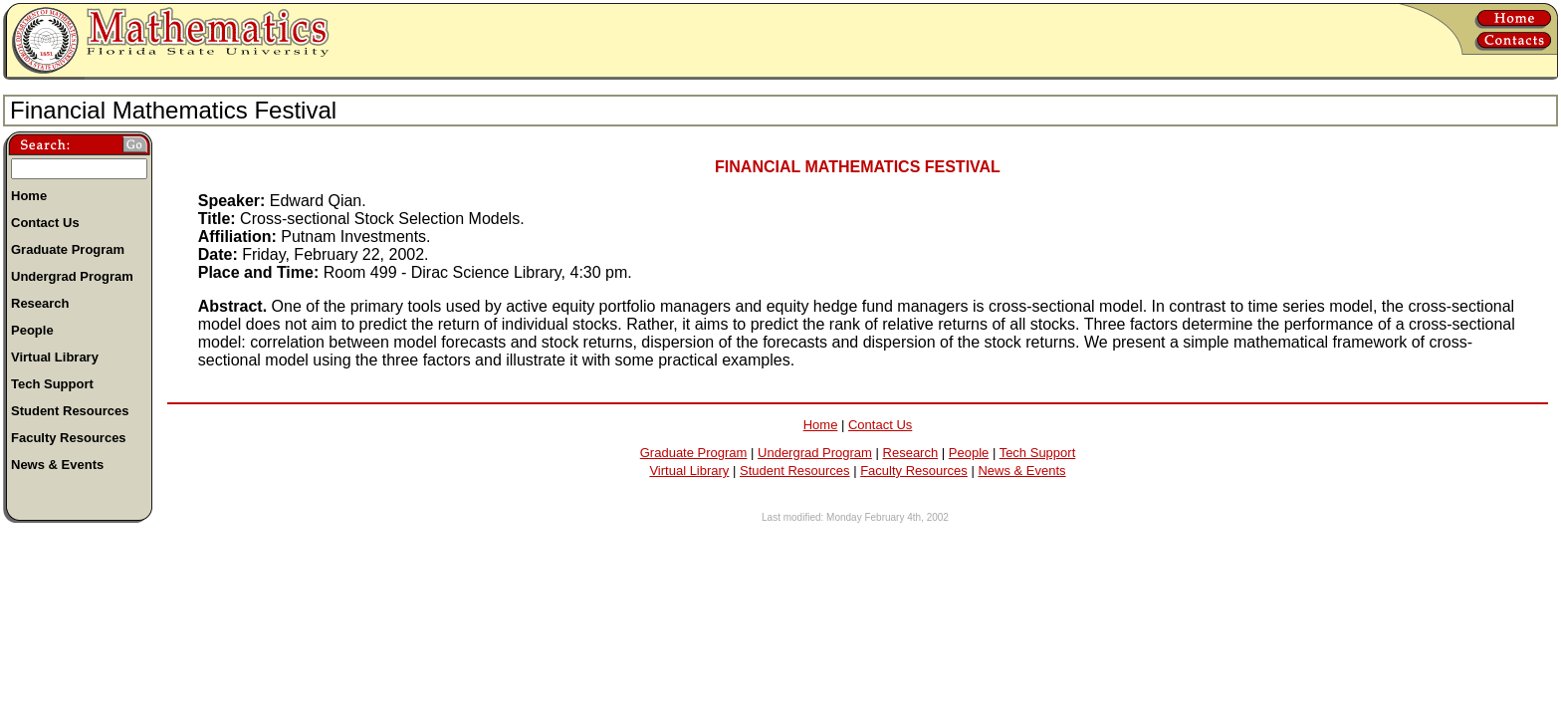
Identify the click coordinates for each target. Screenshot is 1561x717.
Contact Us (880, 424)
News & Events (1021, 470)
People (969, 452)
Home (820, 424)
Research (911, 452)
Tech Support (1038, 452)
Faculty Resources (914, 470)
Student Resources (795, 470)
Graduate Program (694, 452)
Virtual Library (689, 470)
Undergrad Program (815, 452)
